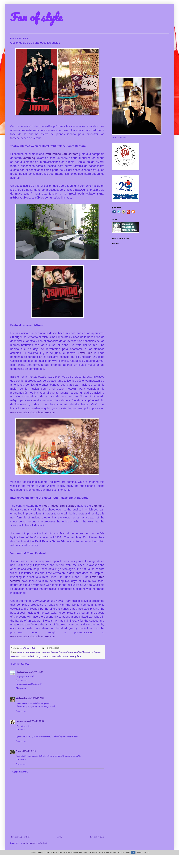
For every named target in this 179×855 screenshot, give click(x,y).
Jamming (29, 158)
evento (32, 652)
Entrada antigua (97, 836)
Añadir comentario (20, 771)
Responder (21, 688)
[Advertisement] (140, 55)
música (43, 656)
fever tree (45, 652)
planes (53, 656)
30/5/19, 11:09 (29, 751)
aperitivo (20, 652)
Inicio (59, 836)
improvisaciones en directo (21, 656)
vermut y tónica (75, 656)
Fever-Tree (85, 353)
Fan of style (36, 17)
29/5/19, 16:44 (37, 721)
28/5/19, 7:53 (37, 698)
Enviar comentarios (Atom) (35, 842)
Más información (143, 852)
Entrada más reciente (20, 836)
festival (38, 652)
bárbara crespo (22, 721)
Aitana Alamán (23, 698)
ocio (48, 656)
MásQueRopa (22, 671)
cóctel (27, 652)
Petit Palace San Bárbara (61, 154)
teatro (59, 656)
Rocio (18, 751)
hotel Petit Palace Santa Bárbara (87, 652)
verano (65, 656)
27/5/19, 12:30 (36, 671)
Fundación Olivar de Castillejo (61, 652)
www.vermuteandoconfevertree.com (33, 412)
